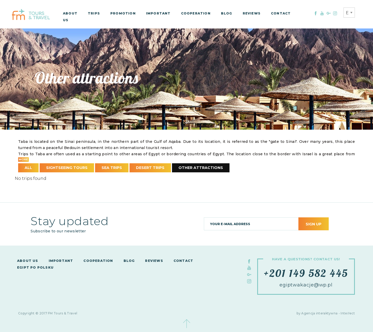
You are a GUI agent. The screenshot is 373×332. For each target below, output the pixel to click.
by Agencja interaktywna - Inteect (326, 313)
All (28, 167)
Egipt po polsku (35, 267)
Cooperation (196, 13)
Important (158, 13)
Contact (281, 13)
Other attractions (200, 167)
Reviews (252, 13)
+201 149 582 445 (306, 273)
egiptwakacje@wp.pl (306, 285)
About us (27, 261)
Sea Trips (112, 167)
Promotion (123, 13)
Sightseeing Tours (67, 167)
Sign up (313, 224)
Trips (94, 13)
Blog (226, 13)
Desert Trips (150, 167)
